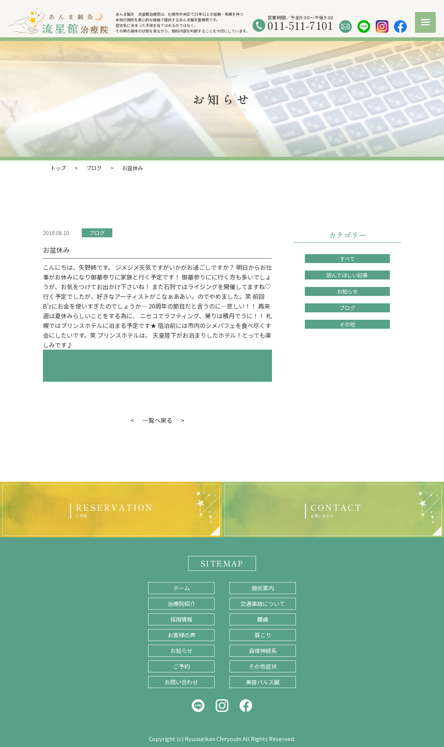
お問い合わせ (181, 682)
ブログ (97, 233)
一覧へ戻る (157, 420)
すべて (347, 258)
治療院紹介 (182, 603)
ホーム (181, 588)
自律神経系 (263, 650)
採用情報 (181, 619)
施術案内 (262, 588)
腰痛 (262, 619)
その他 (347, 324)
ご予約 (181, 666)
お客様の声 (182, 635)
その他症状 (263, 666)
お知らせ (347, 291)
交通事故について (262, 603)
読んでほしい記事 (347, 275)
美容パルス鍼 (262, 682)
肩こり (262, 635)
